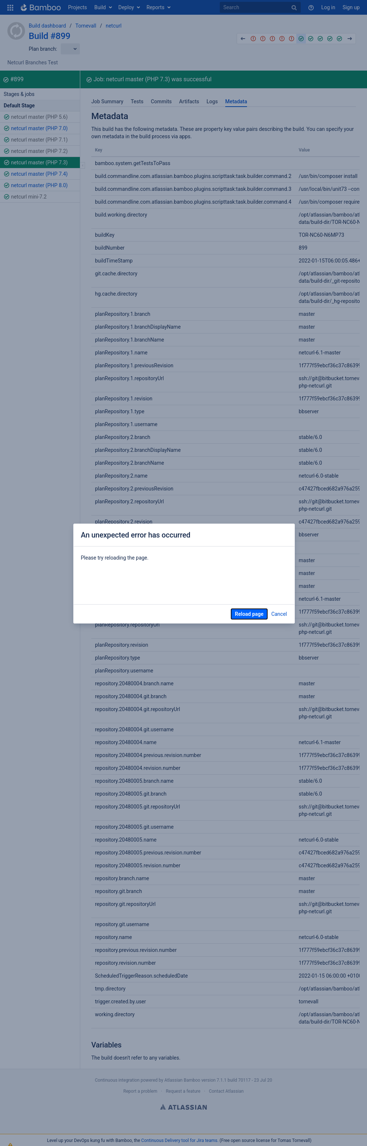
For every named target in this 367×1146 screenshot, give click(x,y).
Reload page (249, 614)
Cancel (279, 614)
